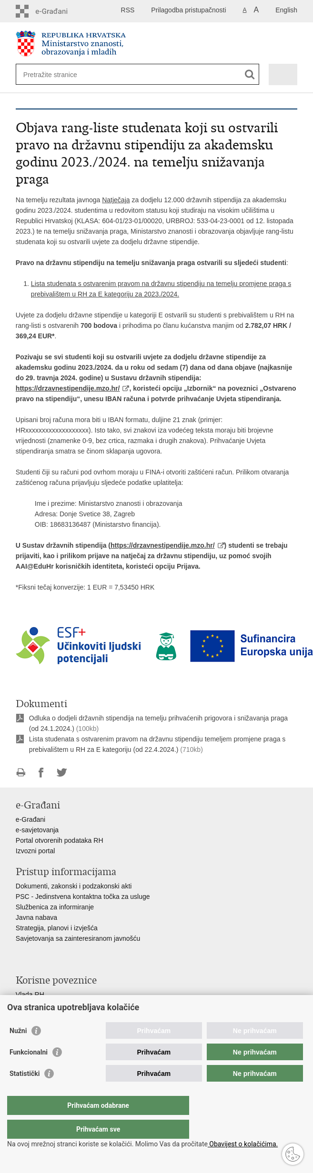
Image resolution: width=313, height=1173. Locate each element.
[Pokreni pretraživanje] (250, 74)
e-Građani (30, 819)
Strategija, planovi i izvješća (57, 928)
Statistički (25, 1092)
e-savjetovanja (37, 830)
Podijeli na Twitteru (62, 773)
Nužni (18, 1050)
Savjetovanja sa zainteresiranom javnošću (78, 938)
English (286, 10)
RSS (128, 10)
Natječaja (116, 200)
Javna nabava (36, 917)
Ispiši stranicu (21, 773)
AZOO (25, 1005)
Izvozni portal (35, 851)
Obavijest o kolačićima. (243, 1144)
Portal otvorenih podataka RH (59, 840)
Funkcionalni (29, 1071)
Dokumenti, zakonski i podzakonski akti (74, 886)
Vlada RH (30, 994)
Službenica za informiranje (55, 907)
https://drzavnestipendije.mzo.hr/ (68, 388)
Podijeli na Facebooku (41, 773)
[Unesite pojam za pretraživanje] (58, 74)
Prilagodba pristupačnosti (188, 10)
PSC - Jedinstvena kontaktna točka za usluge (83, 896)
